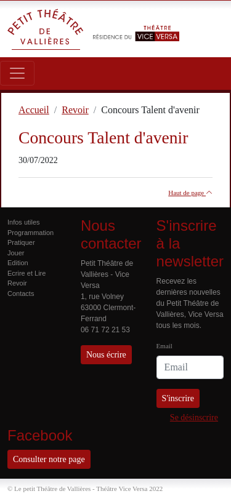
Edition (17, 262)
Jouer (16, 253)
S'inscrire (178, 398)
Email (164, 345)
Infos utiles (23, 222)
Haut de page (190, 192)
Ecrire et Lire (26, 273)
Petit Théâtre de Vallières (45, 29)
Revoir (17, 283)
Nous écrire (106, 354)
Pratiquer (21, 242)
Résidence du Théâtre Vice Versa (136, 23)
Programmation (30, 232)
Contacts (20, 293)
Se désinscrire (194, 417)
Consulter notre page (49, 459)
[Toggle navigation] (17, 73)
